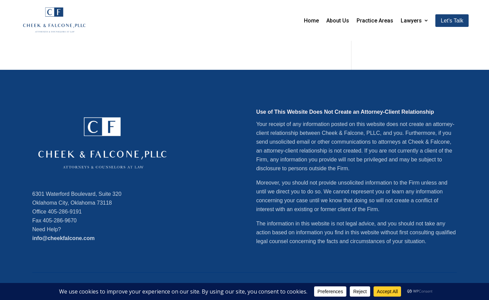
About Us (337, 20)
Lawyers (411, 20)
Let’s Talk (452, 20)
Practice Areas (375, 20)
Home (311, 20)
